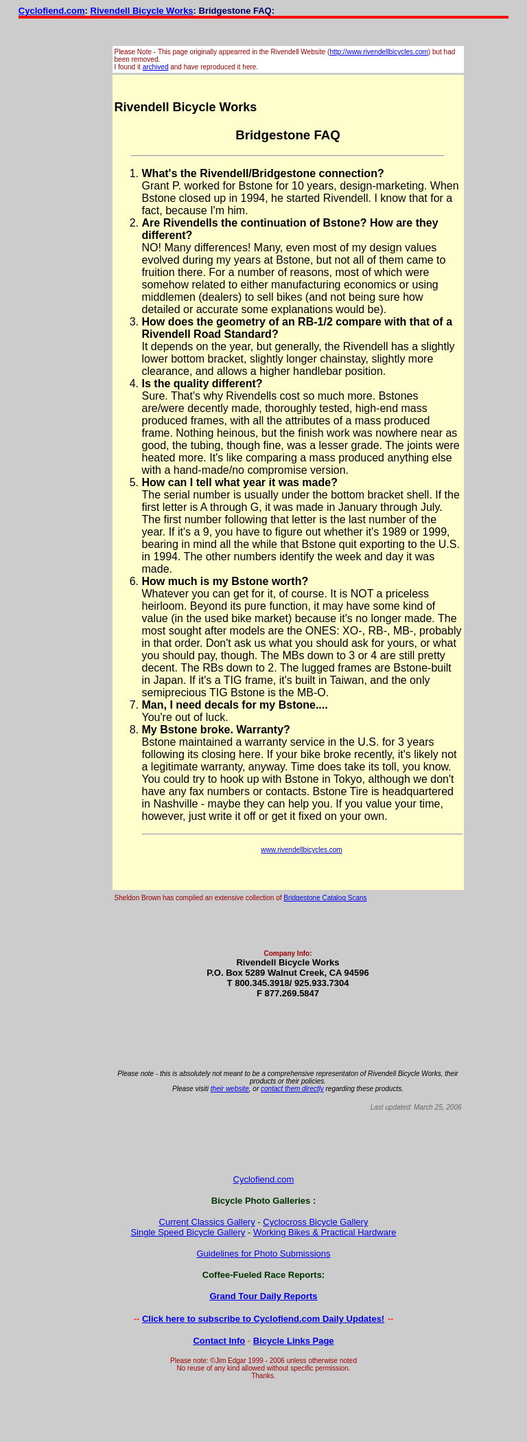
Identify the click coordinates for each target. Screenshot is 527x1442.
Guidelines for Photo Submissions (263, 1253)
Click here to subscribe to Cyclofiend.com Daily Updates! (263, 1319)
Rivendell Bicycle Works (142, 10)
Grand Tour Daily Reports (263, 1296)
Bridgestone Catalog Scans (324, 898)
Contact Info (219, 1341)
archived (156, 67)
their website (230, 1088)
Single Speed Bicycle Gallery (187, 1232)
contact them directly (292, 1088)
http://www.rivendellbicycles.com (378, 52)
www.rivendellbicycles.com (301, 850)
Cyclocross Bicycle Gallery (315, 1222)
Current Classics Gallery (207, 1222)
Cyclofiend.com (52, 10)
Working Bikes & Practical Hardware (325, 1232)
